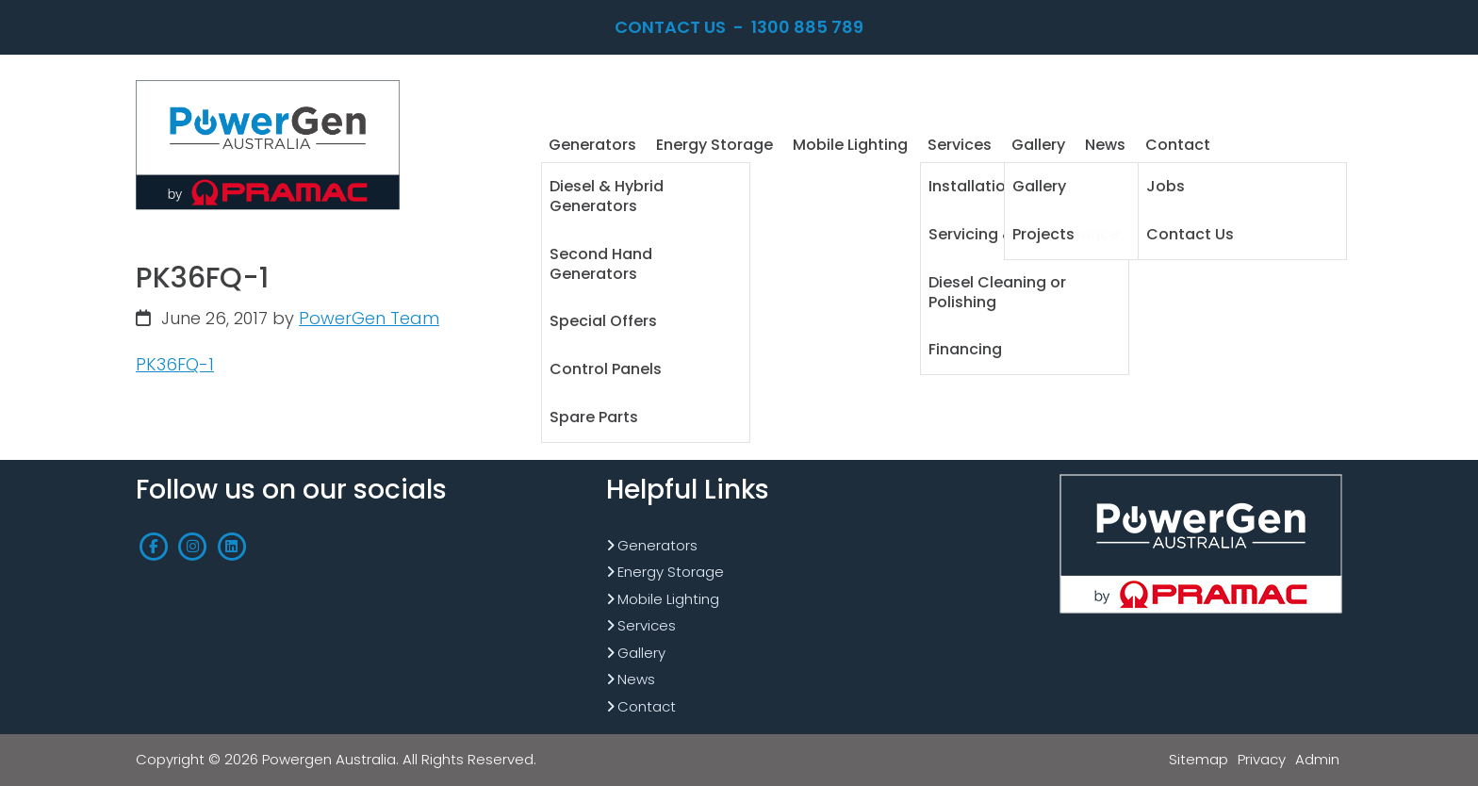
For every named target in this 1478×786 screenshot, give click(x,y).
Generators (657, 545)
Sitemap (1198, 759)
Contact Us (670, 27)
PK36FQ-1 (175, 364)
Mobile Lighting (668, 599)
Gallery (641, 653)
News (636, 679)
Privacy (1262, 759)
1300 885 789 (807, 27)
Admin (1317, 759)
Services (646, 625)
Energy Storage (670, 571)
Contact (646, 706)
